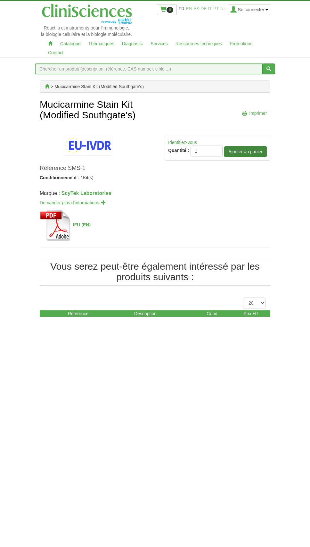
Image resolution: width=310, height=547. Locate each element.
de (203, 8)
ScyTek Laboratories (86, 193)
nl (223, 8)
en (189, 8)
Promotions (241, 43)
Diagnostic (132, 43)
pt (216, 8)
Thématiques (101, 43)
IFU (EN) (82, 224)
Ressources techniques (198, 43)
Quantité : (178, 150)
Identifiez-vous (182, 142)
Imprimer (258, 113)
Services (159, 43)
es (196, 8)
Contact (55, 52)
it (210, 8)
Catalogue (70, 43)
